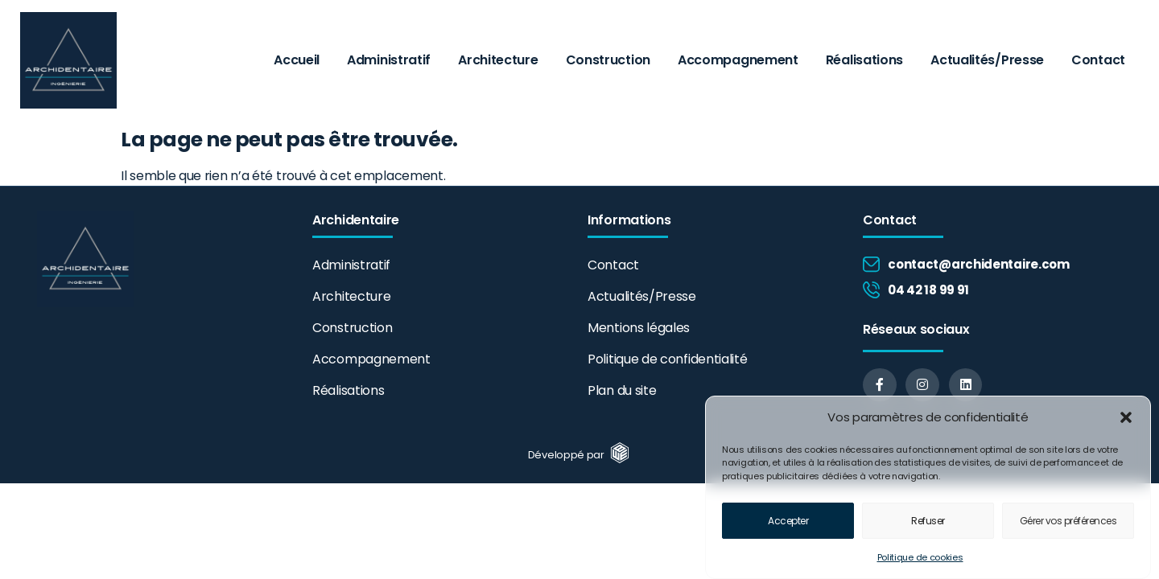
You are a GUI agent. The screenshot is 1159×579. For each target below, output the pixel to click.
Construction (608, 60)
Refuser (928, 522)
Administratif (389, 60)
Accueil (297, 60)
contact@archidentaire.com (979, 264)
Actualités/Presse (987, 60)
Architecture (498, 60)
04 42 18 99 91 (928, 289)
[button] (1126, 420)
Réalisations (864, 60)
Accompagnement (738, 60)
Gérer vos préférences (1068, 522)
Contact (1098, 60)
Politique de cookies (920, 559)
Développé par (568, 454)
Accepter (788, 522)
